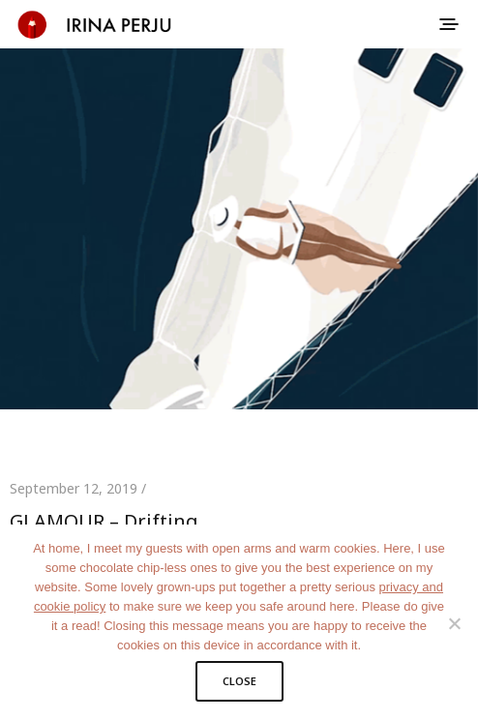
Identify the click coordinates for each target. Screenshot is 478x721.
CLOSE (239, 681)
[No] (453, 623)
